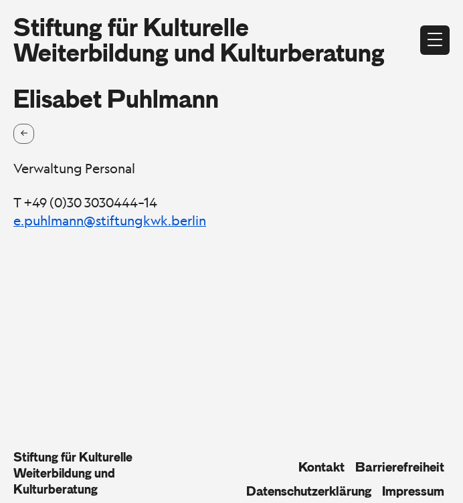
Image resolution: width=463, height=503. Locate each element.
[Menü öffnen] (435, 40)
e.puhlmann (48, 221)
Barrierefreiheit (399, 467)
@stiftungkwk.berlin (145, 221)
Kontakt (321, 467)
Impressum (413, 491)
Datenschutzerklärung (308, 491)
